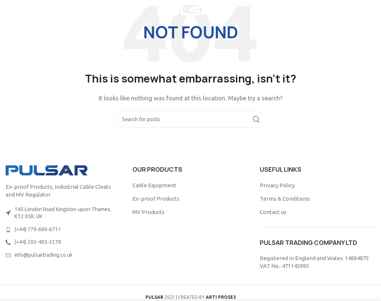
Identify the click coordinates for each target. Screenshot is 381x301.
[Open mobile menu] (18, 11)
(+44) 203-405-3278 (38, 242)
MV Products (148, 212)
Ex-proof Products (155, 198)
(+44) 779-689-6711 (38, 229)
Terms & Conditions (285, 198)
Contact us (273, 212)
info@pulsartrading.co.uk (44, 255)
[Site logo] (190, 10)
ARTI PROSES (221, 297)
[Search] (190, 119)
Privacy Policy (277, 185)
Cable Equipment (154, 185)
